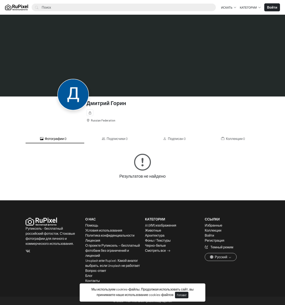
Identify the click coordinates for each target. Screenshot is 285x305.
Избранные (213, 225)
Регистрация (214, 240)
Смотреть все (155, 250)
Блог (89, 276)
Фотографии (53, 138)
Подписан (174, 138)
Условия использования (103, 230)
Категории (248, 7)
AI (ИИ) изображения (160, 225)
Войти (209, 235)
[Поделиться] (90, 112)
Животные (153, 230)
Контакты (92, 281)
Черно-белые (155, 245)
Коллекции (233, 138)
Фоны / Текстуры (158, 240)
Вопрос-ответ (95, 270)
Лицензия (92, 240)
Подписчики (115, 138)
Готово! (182, 295)
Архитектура (155, 235)
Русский (219, 257)
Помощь (91, 225)
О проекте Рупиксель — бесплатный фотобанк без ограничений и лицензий (112, 250)
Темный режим (219, 247)
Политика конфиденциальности (110, 235)
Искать (227, 7)
